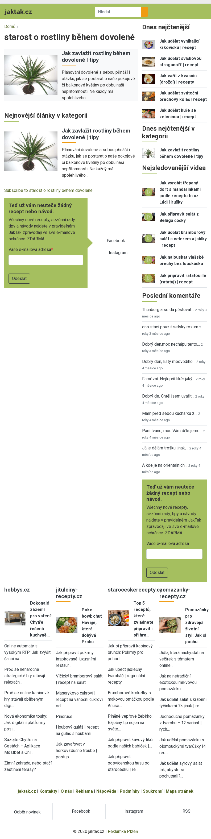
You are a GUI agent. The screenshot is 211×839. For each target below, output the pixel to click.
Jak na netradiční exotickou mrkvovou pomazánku (178, 682)
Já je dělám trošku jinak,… (165, 448)
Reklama (84, 791)
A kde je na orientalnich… (164, 465)
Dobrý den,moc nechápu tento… (171, 344)
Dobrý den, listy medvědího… (168, 361)
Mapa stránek (179, 791)
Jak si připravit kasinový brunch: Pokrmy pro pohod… (130, 652)
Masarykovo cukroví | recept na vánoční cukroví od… (79, 699)
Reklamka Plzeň (123, 831)
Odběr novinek (27, 812)
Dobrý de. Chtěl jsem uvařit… (168, 396)
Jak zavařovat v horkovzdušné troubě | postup (76, 750)
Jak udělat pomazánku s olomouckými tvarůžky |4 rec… (182, 746)
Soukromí (152, 791)
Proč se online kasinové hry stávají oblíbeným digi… (26, 699)
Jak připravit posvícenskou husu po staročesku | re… (129, 763)
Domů (9, 26)
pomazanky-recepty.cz (174, 593)
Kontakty (48, 791)
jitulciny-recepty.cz (69, 593)
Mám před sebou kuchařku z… (169, 413)
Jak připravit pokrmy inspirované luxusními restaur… (76, 659)
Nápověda (106, 791)
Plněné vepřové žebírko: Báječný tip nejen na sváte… (130, 722)
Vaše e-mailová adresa (30, 249)
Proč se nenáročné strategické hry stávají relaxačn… (24, 676)
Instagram (118, 252)
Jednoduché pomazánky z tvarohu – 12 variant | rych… (182, 723)
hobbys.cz (17, 589)
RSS (187, 811)
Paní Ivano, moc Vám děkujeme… (172, 430)
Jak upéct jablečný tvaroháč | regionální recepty (126, 676)
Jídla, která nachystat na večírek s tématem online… (181, 659)
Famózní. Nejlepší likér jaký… (168, 378)
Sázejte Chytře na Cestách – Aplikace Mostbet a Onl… (22, 746)
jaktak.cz (27, 791)
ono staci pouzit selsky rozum (170, 326)
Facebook (116, 240)
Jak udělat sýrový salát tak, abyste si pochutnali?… (180, 770)
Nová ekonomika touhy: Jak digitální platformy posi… (25, 722)
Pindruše (64, 716)
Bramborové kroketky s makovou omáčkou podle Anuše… (131, 699)
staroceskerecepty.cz (135, 589)
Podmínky (129, 791)
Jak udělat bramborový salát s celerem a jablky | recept (183, 239)
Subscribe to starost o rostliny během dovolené (48, 190)
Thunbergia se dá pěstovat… (168, 309)
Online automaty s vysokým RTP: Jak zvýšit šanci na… (27, 652)
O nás (66, 791)
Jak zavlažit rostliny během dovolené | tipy (96, 56)
